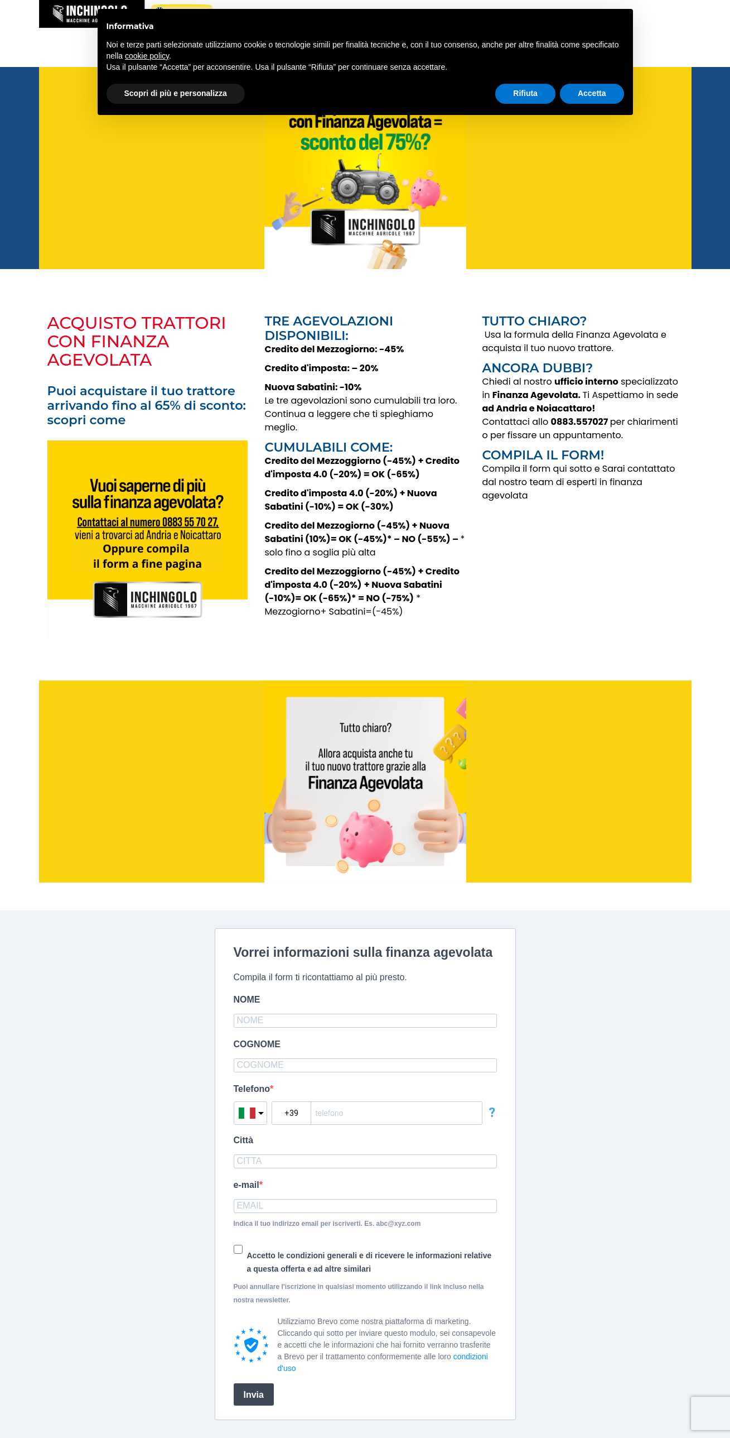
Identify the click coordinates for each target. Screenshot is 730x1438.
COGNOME (257, 1044)
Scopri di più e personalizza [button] (175, 93)
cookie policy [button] (147, 55)
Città (244, 1140)
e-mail (246, 1185)
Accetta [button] (592, 93)
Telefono (252, 1089)
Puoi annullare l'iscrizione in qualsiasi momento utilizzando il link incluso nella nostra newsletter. (359, 1293)
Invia (254, 1394)
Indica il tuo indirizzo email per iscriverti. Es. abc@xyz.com (327, 1224)
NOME (247, 999)
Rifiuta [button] (525, 93)
